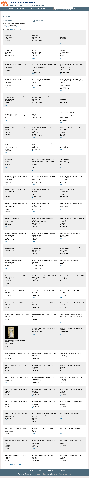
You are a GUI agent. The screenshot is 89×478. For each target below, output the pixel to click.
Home (11, 8)
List (18, 26)
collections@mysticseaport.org (61, 474)
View (6, 42)
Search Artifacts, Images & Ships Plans (27, 5)
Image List (14, 26)
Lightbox (8, 26)
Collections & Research (22, 2)
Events (31, 8)
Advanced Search (67, 9)
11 (20, 29)
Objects (20, 8)
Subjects (41, 8)
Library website (41, 474)
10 (19, 29)
